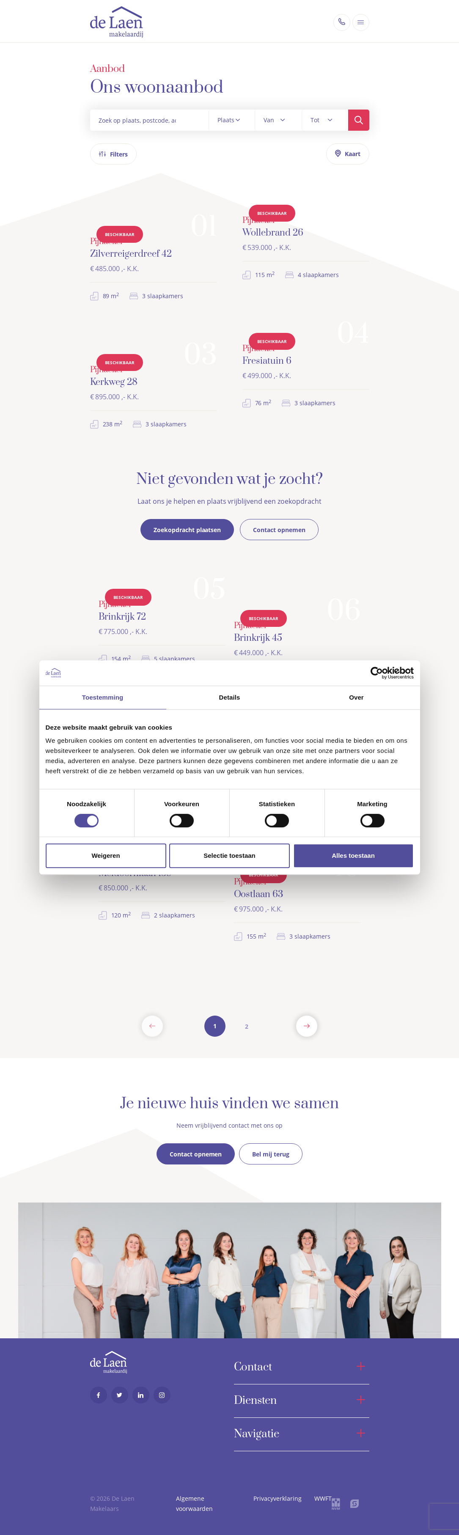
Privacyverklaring (277, 1498)
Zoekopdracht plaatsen (187, 530)
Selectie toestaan (229, 855)
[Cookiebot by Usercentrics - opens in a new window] (377, 673)
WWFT (323, 1498)
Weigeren (105, 855)
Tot (315, 120)
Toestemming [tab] (103, 697)
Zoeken (358, 120)
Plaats (225, 120)
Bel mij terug (270, 1149)
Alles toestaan (353, 855)
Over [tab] (356, 697)
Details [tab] (229, 697)
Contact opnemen (279, 530)
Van (269, 120)
